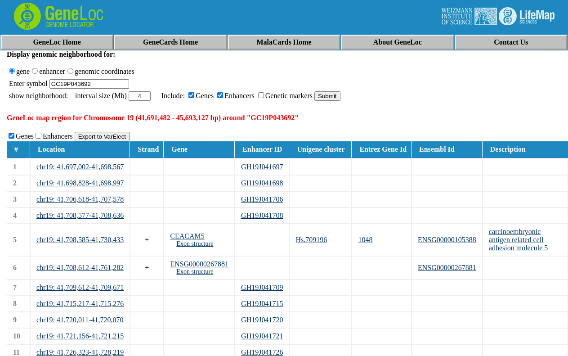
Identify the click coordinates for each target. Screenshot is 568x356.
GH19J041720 (262, 320)
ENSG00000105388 (447, 239)
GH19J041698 (262, 183)
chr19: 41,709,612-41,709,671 (80, 287)
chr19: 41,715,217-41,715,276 (80, 303)
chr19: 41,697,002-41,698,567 (80, 167)
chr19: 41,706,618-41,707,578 (80, 199)
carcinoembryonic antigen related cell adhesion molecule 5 (518, 240)
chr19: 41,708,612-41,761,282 (80, 267)
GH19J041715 (262, 303)
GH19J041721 (262, 336)
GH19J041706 (262, 199)
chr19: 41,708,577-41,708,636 (80, 215)
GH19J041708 (262, 215)
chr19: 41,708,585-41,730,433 (80, 239)
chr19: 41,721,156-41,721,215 (80, 336)
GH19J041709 (262, 287)
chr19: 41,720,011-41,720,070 (80, 320)
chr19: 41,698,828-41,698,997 (80, 183)
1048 (365, 239)
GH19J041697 (262, 167)
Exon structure (194, 243)
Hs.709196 (311, 239)
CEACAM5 (187, 236)
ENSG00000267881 (199, 264)
